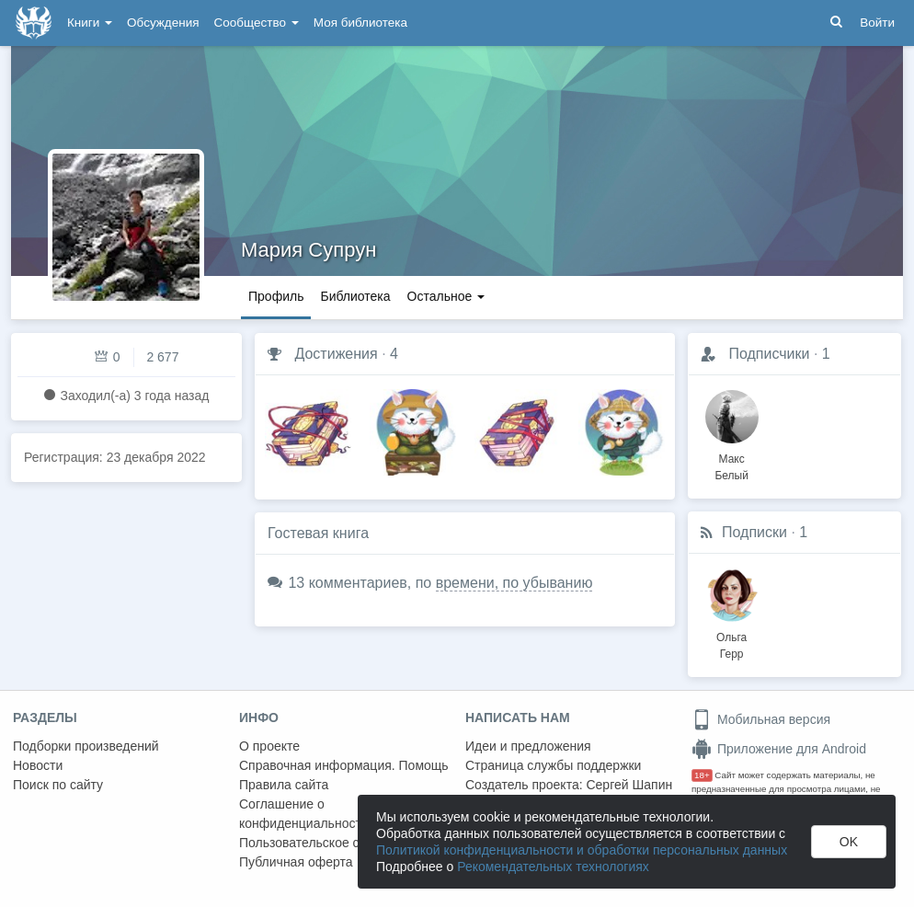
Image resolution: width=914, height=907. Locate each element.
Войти (877, 22)
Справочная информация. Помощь (344, 765)
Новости (38, 765)
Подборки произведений (86, 746)
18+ (702, 775)
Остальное (446, 296)
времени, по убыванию (514, 583)
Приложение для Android (778, 749)
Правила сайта (283, 784)
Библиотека (355, 296)
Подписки (754, 532)
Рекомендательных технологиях (553, 866)
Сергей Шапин (629, 784)
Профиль (275, 296)
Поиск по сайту (58, 784)
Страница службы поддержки (553, 765)
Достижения (335, 354)
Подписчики (768, 354)
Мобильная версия (760, 719)
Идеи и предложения (528, 746)
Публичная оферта (296, 862)
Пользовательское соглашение (332, 842)
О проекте (269, 746)
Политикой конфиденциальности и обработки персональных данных (581, 850)
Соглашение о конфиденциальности (304, 814)
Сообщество (256, 22)
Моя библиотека (360, 22)
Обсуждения (163, 22)
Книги (89, 22)
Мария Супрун (308, 249)
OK (849, 841)
